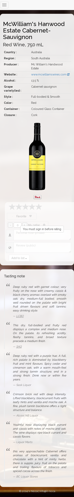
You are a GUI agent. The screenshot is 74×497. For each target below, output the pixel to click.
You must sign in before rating (42, 229)
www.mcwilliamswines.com (50, 74)
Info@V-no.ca (47, 491)
